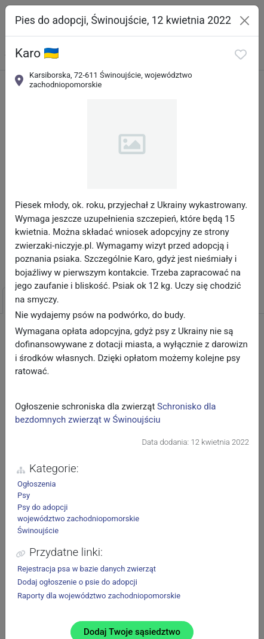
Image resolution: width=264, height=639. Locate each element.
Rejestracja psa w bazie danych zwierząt (86, 568)
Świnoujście (38, 530)
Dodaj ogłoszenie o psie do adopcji (77, 581)
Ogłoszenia (36, 483)
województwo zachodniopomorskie (78, 518)
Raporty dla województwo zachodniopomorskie (98, 595)
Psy (23, 495)
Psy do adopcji (42, 507)
